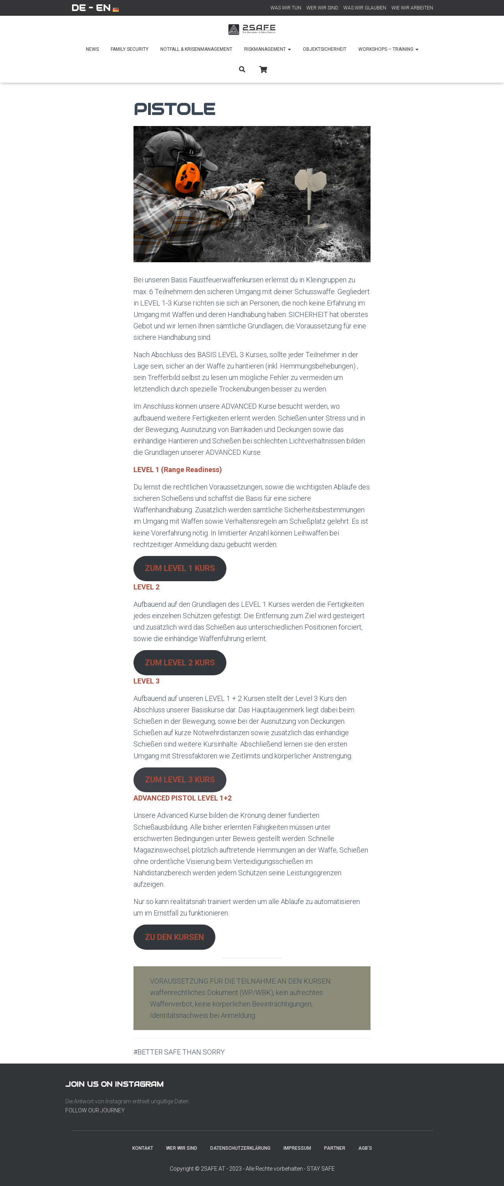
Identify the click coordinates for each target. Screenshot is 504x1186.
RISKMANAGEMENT (267, 49)
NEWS (92, 49)
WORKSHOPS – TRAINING (388, 49)
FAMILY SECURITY (129, 49)
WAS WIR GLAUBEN (364, 8)
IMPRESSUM (297, 1148)
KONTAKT (142, 1148)
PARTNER (334, 1148)
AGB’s (365, 1148)
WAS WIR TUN (286, 8)
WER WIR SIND (322, 8)
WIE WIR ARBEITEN (412, 8)
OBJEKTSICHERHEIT (324, 49)
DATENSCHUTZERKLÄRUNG (240, 1148)
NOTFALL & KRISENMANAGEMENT (196, 49)
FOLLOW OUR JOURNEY (95, 1110)
